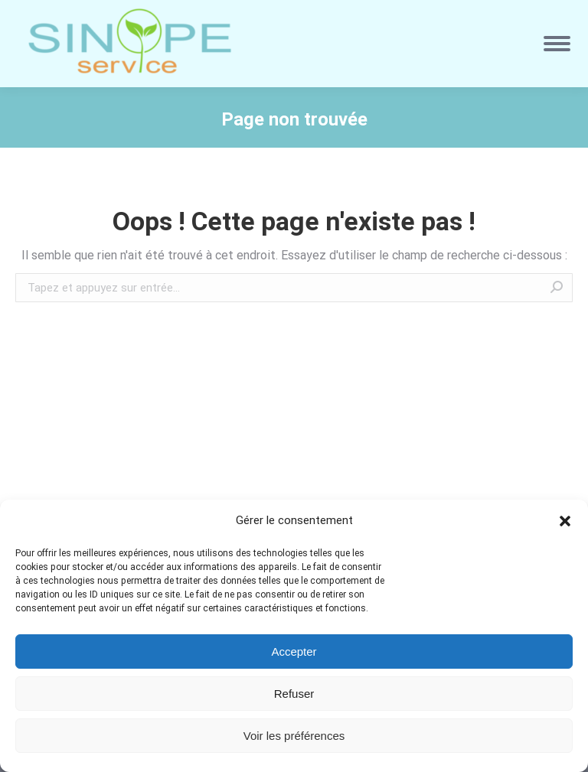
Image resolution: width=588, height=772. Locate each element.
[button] (565, 521)
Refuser (294, 693)
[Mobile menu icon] (557, 43)
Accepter (293, 651)
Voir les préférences (294, 735)
